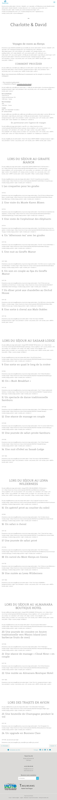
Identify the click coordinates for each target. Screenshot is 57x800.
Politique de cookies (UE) (43, 797)
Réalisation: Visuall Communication (31, 797)
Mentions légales (15, 797)
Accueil (10, 797)
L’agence (21, 797)
